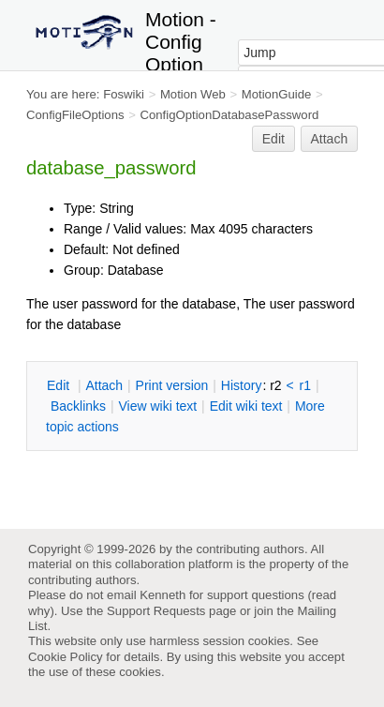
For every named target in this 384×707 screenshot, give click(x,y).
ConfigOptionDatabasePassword (229, 115)
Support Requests (156, 611)
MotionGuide (277, 94)
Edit (273, 138)
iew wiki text (157, 406)
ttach (104, 385)
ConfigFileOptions (75, 115)
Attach (329, 138)
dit (60, 385)
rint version (172, 385)
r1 (305, 385)
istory (241, 385)
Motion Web (193, 94)
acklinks (78, 406)
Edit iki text (246, 406)
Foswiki (123, 94)
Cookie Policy (65, 657)
